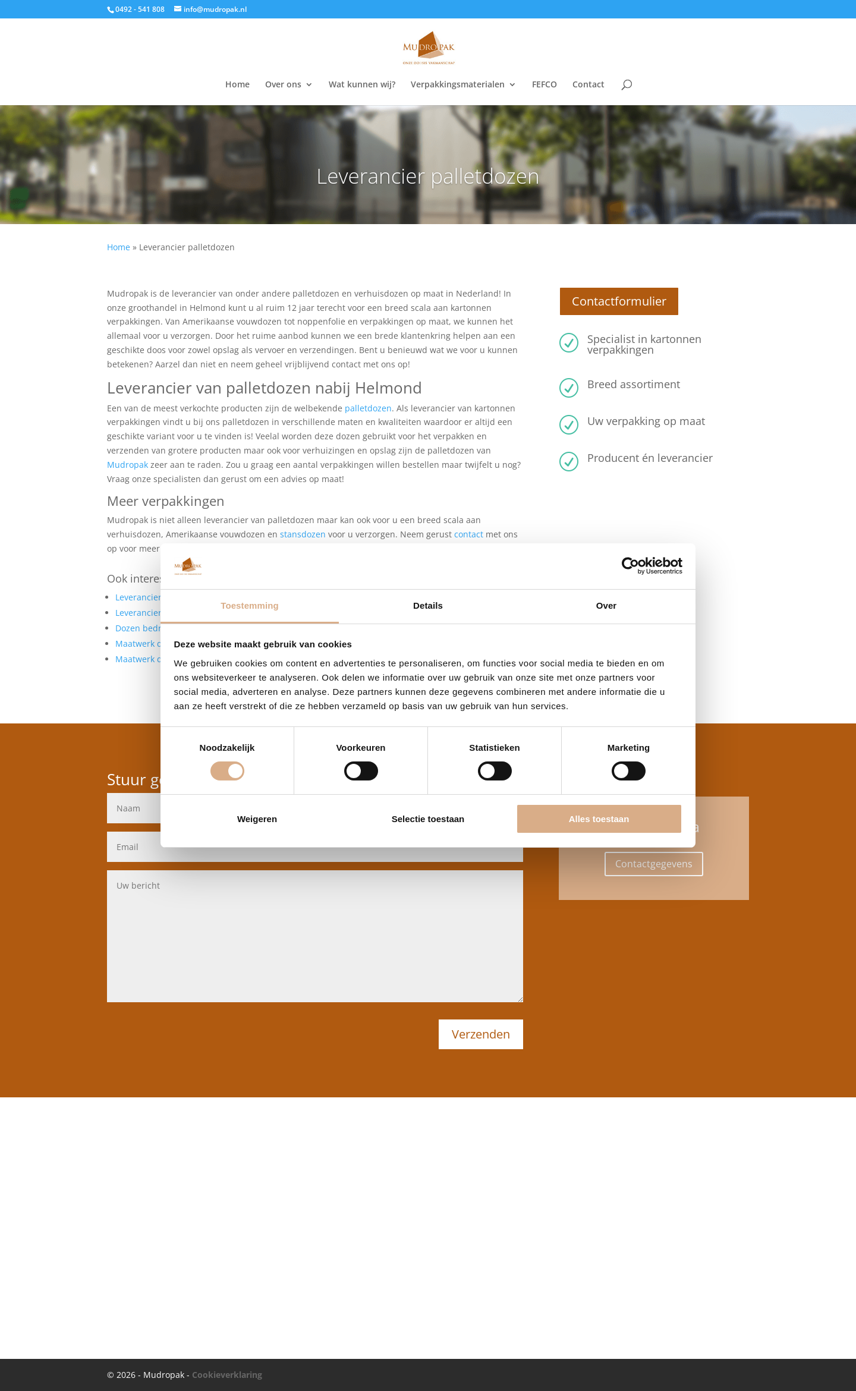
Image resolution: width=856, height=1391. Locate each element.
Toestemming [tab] (250, 605)
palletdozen (368, 408)
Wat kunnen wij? (362, 85)
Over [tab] (606, 605)
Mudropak (127, 464)
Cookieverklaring (227, 1374)
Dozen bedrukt (144, 628)
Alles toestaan (599, 819)
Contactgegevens (654, 863)
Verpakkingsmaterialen (458, 85)
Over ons (283, 85)
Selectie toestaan (428, 819)
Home (237, 85)
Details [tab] (428, 605)
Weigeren (257, 819)
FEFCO (544, 85)
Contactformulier (619, 301)
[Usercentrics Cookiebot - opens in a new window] (630, 566)
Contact (588, 85)
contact (468, 534)
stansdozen (303, 534)
